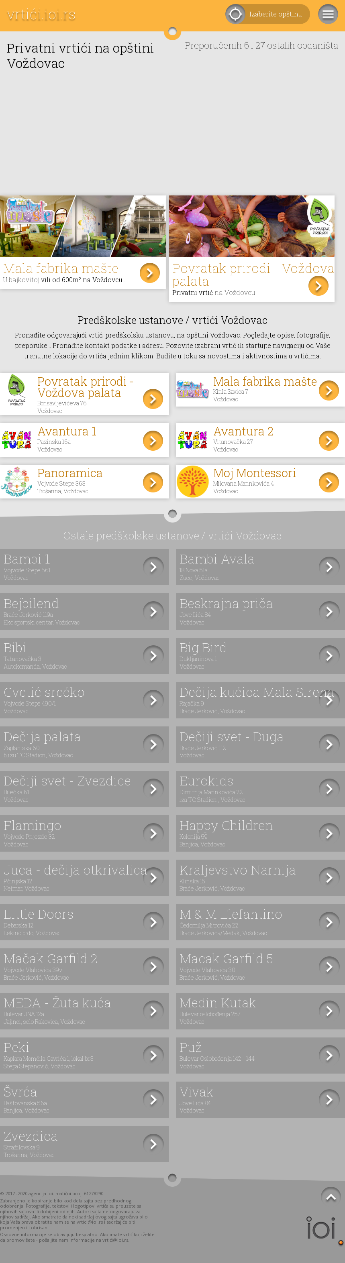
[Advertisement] (172, 135)
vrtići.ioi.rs (41, 13)
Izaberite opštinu (275, 14)
